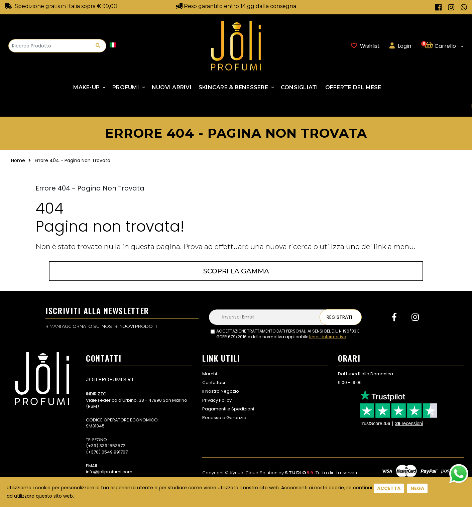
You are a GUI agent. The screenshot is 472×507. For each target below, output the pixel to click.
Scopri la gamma (236, 271)
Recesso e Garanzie (224, 417)
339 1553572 (112, 445)
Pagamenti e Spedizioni (228, 409)
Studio (299, 472)
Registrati (339, 317)
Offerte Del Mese (353, 87)
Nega (417, 488)
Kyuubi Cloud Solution (253, 472)
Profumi (125, 87)
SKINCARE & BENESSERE (233, 87)
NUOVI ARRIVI (172, 87)
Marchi (209, 374)
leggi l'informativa (327, 337)
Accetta (388, 488)
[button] (444, 45)
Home (18, 160)
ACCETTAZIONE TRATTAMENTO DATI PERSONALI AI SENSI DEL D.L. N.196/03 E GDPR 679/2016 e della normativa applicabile (287, 334)
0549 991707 (115, 452)
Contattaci (213, 382)
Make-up (86, 87)
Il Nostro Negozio (220, 391)
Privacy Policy (217, 400)
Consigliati (299, 87)
